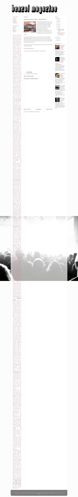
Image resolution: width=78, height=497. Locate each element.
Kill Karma (18, 224)
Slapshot (14, 333)
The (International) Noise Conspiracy (17, 366)
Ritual (19, 311)
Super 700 (14, 358)
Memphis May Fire (16, 253)
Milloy (19, 256)
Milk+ (15, 256)
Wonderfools (18, 473)
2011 (57, 38)
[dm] (13, 479)
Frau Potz (19, 171)
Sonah (15, 342)
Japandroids (19, 208)
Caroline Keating (18, 100)
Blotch (15, 79)
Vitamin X (14, 464)
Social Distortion (18, 339)
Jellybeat (18, 210)
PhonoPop (19, 295)
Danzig (19, 122)
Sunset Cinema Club (16, 357)
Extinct (14, 157)
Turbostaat (19, 451)
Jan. (58, 27)
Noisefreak (14, 283)
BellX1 (17, 69)
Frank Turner (15, 171)
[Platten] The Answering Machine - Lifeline (62, 47)
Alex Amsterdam (17, 45)
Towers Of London (18, 442)
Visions (19, 463)
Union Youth (19, 456)
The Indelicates (18, 404)
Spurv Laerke (15, 349)
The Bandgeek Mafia (16, 372)
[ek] (20, 479)
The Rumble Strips (15, 420)
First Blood (14, 165)
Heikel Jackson (15, 186)
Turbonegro (14, 451)
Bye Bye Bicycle (18, 94)
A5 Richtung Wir (18, 41)
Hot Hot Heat (18, 194)
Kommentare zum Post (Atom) (33, 111)
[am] (19, 478)
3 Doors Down (15, 39)
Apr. (58, 23)
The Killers (15, 405)
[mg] (16, 482)
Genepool (18, 176)
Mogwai (18, 263)
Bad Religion (18, 61)
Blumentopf (19, 80)
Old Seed (15, 284)
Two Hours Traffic (34, 73)
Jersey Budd (15, 211)
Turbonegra (18, 450)
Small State (15, 335)
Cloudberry (19, 109)
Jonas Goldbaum (15, 219)
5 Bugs (17, 40)
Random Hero (17, 308)
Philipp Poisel (15, 295)
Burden (14, 93)
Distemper (15, 138)
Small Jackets (19, 334)
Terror (17, 365)
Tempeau (15, 364)
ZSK (13, 478)
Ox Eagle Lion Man (17, 287)
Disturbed (15, 139)
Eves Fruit (18, 156)
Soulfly (18, 342)
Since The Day (17, 327)
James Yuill (18, 207)
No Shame (18, 279)
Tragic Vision (16, 443)
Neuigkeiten (15, 22)
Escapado (14, 154)
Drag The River (17, 141)
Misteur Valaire (15, 261)
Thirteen (18, 434)
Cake (19, 95)
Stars (19, 349)
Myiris (14, 271)
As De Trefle (15, 57)
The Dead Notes (15, 386)
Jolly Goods (19, 217)
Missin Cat (18, 260)
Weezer (18, 467)
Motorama (14, 269)
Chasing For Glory (16, 103)
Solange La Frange (17, 340)
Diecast (17, 134)
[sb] (16, 483)
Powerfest (18, 302)
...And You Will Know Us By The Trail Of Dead (17, 36)
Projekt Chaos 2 (18, 303)
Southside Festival (16, 343)
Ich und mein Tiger (16, 199)
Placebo (14, 298)
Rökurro (18, 316)
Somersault (14, 341)
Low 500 (20, 239)
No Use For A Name (16, 280)
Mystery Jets (18, 271)
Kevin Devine (16, 223)
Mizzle (15, 262)
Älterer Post (49, 109)
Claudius (15, 108)
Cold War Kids (17, 111)
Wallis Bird (18, 464)
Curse (14, 117)
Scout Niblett (15, 319)
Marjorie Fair (18, 248)
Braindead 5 (19, 87)
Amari (15, 48)
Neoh (18, 277)
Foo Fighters (18, 170)
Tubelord (14, 450)
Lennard (14, 232)
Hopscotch (14, 193)
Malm (17, 247)
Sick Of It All (19, 326)
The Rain (19, 416)
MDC (13, 241)
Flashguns (19, 165)
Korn (20, 226)
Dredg (14, 142)
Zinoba (16, 478)
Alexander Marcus (16, 46)
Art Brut (18, 56)
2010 (57, 40)
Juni (58, 19)
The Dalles (18, 385)
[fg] (16, 480)
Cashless (18, 101)
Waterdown (14, 466)
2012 (57, 37)
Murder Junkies (17, 270)
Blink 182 (15, 77)
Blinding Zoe (19, 76)
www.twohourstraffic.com (29, 48)
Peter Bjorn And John (16, 294)
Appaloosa (14, 54)
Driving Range (18, 142)
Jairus (14, 207)
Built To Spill (18, 92)
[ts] (15, 484)
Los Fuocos (15, 239)
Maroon (14, 249)
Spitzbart (18, 347)
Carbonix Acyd (16, 99)
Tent (18, 364)
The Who (14, 432)
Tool (13, 442)
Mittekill (20, 261)
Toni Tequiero (18, 441)
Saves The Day (18, 317)
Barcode (18, 63)
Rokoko (18, 313)
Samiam (14, 317)
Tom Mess (19, 440)
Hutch (20, 195)
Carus (15, 101)
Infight (14, 202)
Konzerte (14, 19)
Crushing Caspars (18, 115)
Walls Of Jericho (16, 465)
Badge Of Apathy (16, 62)
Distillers (20, 138)
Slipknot (14, 334)
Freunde (14, 31)
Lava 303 (18, 231)
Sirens (19, 328)
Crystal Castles (16, 116)
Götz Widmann (15, 184)
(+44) (13, 34)
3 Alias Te (18, 38)
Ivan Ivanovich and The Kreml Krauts (17, 204)
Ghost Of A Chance (16, 177)
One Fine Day (16, 285)
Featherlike (14, 161)
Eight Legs (14, 149)
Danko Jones (15, 122)
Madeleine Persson (16, 245)
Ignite (17, 200)
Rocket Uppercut (15, 312)
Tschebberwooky (15, 449)
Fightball (18, 164)
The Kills (19, 405)
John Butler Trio (15, 215)
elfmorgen (19, 484)
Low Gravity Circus (17, 240)
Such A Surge (18, 355)
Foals (13, 170)
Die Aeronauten (15, 130)
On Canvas (19, 284)
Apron (15, 55)
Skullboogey (18, 332)
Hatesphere (18, 185)
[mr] (20, 482)
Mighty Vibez (19, 255)
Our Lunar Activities (18, 286)
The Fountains (16, 393)
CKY (15, 95)
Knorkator (18, 225)
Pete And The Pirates (17, 293)
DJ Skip (18, 118)
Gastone (14, 176)
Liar (17, 233)
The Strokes (16, 426)
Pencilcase (14, 291)
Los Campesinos (18, 238)
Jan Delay (14, 208)
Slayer (19, 333)
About (14, 28)
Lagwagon (15, 230)
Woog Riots (15, 474)
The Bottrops (16, 379)
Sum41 (19, 356)
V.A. (17, 459)
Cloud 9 (15, 109)
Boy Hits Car (18, 86)
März (58, 24)
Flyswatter (18, 169)
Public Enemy (16, 304)
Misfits (14, 260)
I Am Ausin (15, 196)
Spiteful (15, 347)
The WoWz (18, 432)
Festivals (14, 164)
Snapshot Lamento (18, 336)
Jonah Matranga (17, 218)
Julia (20, 219)
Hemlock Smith (15, 188)
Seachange (18, 320)
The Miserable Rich (16, 412)
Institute (18, 202)
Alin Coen (19, 47)
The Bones (14, 378)
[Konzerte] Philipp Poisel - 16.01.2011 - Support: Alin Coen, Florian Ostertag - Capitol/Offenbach (60, 61)
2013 (57, 18)
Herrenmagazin (15, 192)
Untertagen (15, 457)
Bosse (14, 86)
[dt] (17, 479)
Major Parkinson (15, 246)
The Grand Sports (15, 401)
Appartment (19, 54)
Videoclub (14, 463)
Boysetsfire (14, 87)
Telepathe (19, 363)
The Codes (19, 381)
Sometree (19, 341)
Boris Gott (18, 85)
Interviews (15, 21)
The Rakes (16, 417)
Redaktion (15, 30)
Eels (19, 148)
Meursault (14, 254)
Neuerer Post (27, 109)
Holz (19, 192)
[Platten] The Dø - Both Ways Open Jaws (62, 100)
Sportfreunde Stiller (16, 348)
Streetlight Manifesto (16, 351)
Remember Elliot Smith (16, 309)
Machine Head (18, 241)
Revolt (17, 310)
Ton (14, 441)
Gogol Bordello (15, 179)
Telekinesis (14, 363)
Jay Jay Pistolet (16, 209)
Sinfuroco (14, 328)
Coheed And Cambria (17, 110)
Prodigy (14, 303)
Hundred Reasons (15, 195)
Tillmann (20, 436)
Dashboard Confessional (16, 123)
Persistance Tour (18, 292)
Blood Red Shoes (18, 78)
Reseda (14, 310)
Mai (58, 21)
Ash (19, 57)
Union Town (14, 456)
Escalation (18, 153)
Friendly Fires (16, 172)
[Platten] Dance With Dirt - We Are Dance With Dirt (61, 33)
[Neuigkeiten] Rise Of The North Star (62, 86)
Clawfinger (19, 108)
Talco (18, 362)
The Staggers (19, 424)
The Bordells (19, 378)
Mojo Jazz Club (15, 264)
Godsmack (18, 178)
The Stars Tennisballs (17, 425)
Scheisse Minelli (17, 318)
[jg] (13, 482)
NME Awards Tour (16, 272)
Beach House (19, 64)
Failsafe (17, 157)
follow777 (57, 492)
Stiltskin (14, 350)
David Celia (15, 124)
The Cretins (16, 382)
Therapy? (14, 433)
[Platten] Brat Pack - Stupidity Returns (62, 75)
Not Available (19, 283)
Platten (29, 73)
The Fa (17, 390)
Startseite (38, 109)
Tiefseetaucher (15, 436)
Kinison (14, 225)
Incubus (18, 201)
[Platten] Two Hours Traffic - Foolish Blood (60, 30)
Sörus (18, 359)
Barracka (14, 64)
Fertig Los (18, 163)
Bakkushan (14, 63)
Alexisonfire (14, 47)
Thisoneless (14, 435)
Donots (20, 140)
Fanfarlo (16, 160)
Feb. (58, 26)
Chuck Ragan (19, 107)
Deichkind (18, 126)
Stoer (18, 350)
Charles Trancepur (16, 102)
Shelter (17, 324)
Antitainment (18, 53)
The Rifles (18, 419)
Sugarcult (14, 356)
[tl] (20, 483)
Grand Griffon (18, 180)
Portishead (14, 301)
